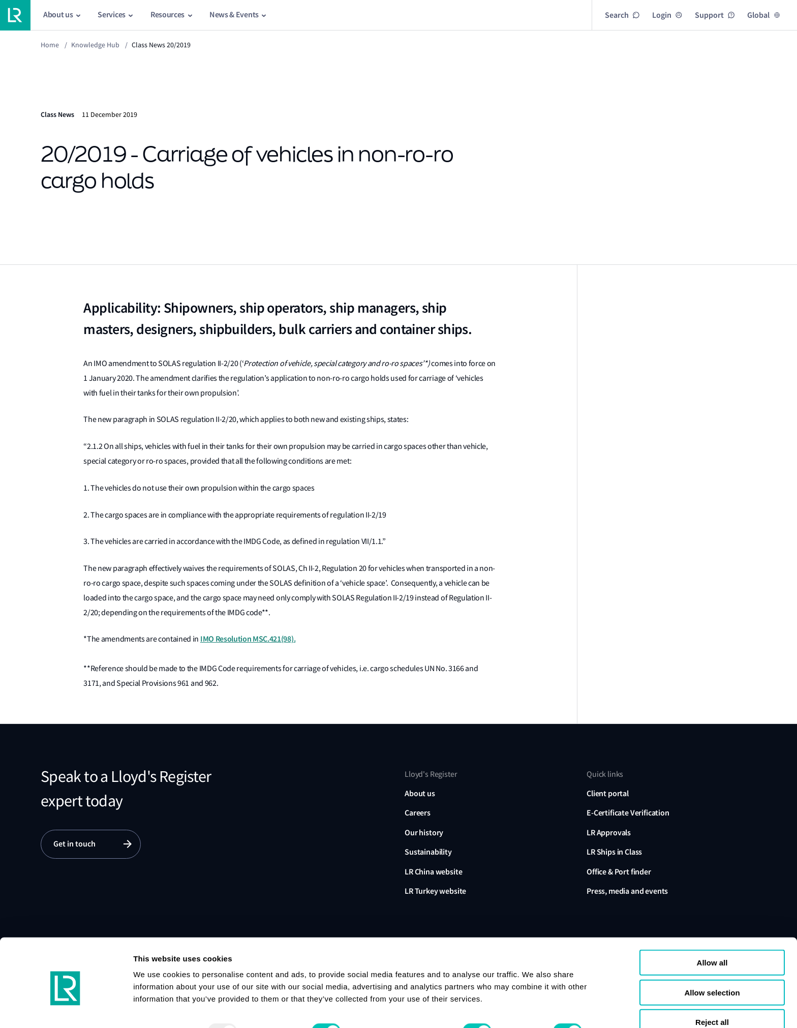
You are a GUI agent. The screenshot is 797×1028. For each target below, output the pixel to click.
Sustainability (428, 851)
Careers (418, 812)
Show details (156, 1008)
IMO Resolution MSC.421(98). (247, 638)
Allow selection (712, 953)
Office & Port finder (619, 871)
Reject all (712, 983)
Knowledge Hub (95, 44)
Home (50, 44)
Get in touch (74, 844)
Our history (424, 832)
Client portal (608, 793)
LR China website (433, 871)
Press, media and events (627, 891)
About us (420, 793)
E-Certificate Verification (628, 812)
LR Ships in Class (614, 851)
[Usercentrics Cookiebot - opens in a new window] (65, 1008)
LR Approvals (609, 832)
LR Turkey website (435, 891)
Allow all (712, 923)
